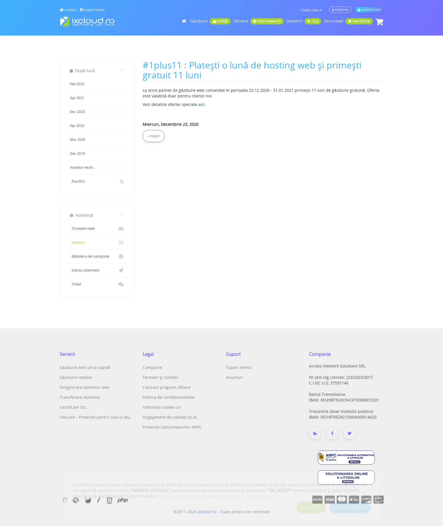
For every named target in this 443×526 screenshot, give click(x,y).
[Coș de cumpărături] (379, 22)
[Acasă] (184, 20)
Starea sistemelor (97, 270)
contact (68, 9)
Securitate (348, 21)
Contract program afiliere (167, 387)
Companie (340, 10)
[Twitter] (349, 433)
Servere (259, 21)
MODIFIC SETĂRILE (350, 507)
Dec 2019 (77, 153)
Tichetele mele (97, 228)
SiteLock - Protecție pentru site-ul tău (95, 417)
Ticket (97, 284)
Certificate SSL (73, 407)
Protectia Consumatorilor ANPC (172, 427)
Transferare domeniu (80, 397)
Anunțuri (97, 242)
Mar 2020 (77, 139)
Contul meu (311, 10)
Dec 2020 (77, 111)
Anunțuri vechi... (82, 167)
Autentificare (369, 10)
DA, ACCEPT (311, 507)
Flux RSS (97, 181)
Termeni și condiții (160, 377)
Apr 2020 (77, 125)
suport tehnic (92, 9)
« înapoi (153, 135)
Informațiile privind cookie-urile (243, 496)
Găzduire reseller (76, 377)
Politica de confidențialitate (168, 397)
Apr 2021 (77, 97)
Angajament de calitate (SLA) (170, 417)
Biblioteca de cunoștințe (97, 256)
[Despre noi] (315, 433)
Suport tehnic (239, 367)
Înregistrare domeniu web (84, 387)
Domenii (303, 21)
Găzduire (210, 21)
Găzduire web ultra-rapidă (85, 367)
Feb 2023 (77, 84)
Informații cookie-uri (162, 407)
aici (201, 104)
